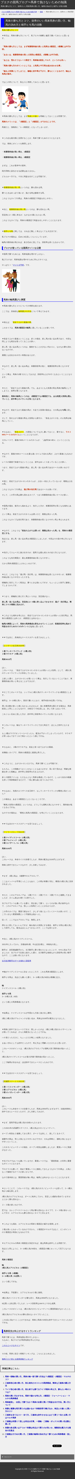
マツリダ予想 (18, 265)
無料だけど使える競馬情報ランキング (17, 1359)
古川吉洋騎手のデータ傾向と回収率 (16, 961)
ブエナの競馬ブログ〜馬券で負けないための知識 (34, 2)
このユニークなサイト (11, 1345)
